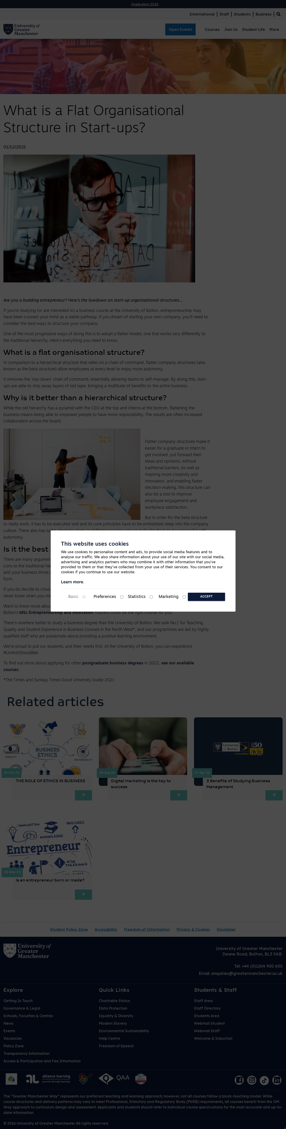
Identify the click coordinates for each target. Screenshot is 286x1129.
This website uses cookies (95, 544)
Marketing (168, 597)
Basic (73, 597)
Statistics (137, 597)
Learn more (72, 582)
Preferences (105, 597)
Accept (206, 596)
